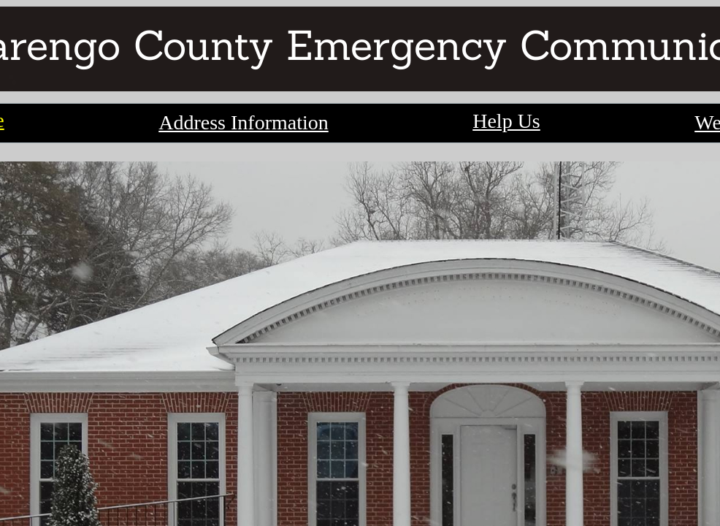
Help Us (506, 121)
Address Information (243, 122)
